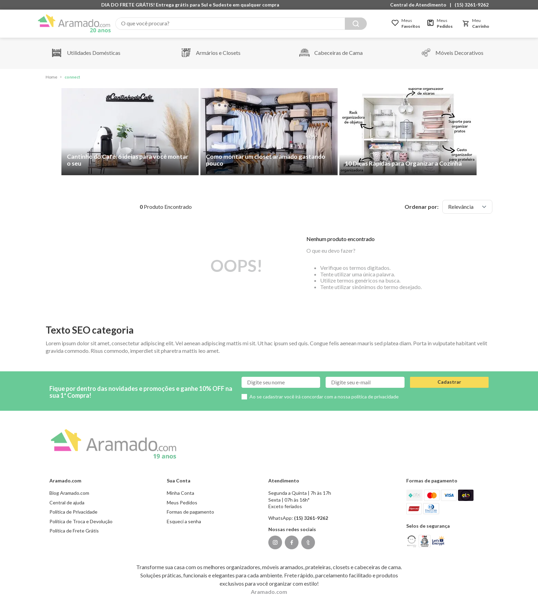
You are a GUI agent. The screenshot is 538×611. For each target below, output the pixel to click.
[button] (420, 4)
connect (72, 77)
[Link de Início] (51, 77)
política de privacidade (375, 396)
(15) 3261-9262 (472, 5)
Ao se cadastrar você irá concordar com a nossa (324, 396)
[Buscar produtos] (355, 23)
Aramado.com (269, 591)
